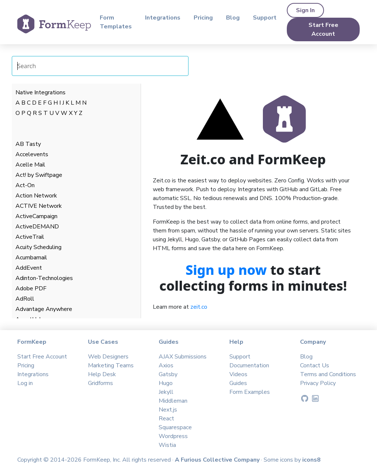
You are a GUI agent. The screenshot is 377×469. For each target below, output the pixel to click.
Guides (238, 383)
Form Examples (249, 392)
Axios (166, 365)
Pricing (203, 18)
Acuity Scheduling (38, 247)
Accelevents (31, 154)
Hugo (166, 383)
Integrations (162, 18)
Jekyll (166, 392)
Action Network (36, 196)
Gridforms (100, 383)
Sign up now (226, 270)
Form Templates (116, 22)
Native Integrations (40, 92)
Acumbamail (31, 257)
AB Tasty (28, 144)
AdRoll (24, 299)
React (166, 418)
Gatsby (168, 374)
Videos (238, 374)
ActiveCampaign (36, 216)
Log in (25, 383)
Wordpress (173, 436)
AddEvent (28, 268)
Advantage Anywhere (43, 309)
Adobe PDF (30, 288)
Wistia (167, 445)
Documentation (249, 365)
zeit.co (198, 307)
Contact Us (314, 365)
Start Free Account (323, 29)
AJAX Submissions (183, 357)
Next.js (168, 410)
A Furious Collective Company (218, 460)
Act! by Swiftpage (38, 175)
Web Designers (108, 357)
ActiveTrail (29, 237)
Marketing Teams (111, 365)
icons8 (311, 460)
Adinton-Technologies (44, 278)
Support (264, 18)
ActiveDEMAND (37, 227)
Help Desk (102, 374)
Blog (233, 18)
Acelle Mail (30, 165)
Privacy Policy (318, 383)
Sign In (305, 10)
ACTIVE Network (38, 206)
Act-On (25, 185)
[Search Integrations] (100, 66)
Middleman (173, 401)
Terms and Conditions (328, 374)
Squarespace (175, 427)
